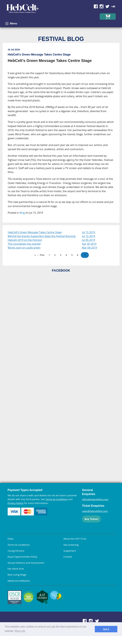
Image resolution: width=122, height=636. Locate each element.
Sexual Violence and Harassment (26, 562)
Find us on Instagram (101, 6)
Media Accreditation (19, 580)
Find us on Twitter (107, 6)
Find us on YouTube (113, 6)
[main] (61, 134)
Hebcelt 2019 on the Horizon (25, 240)
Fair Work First (16, 568)
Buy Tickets (91, 519)
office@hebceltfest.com (95, 499)
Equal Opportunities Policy (22, 556)
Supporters (69, 550)
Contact (67, 556)
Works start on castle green (24, 247)
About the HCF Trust (74, 538)
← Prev (41, 254)
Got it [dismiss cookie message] (106, 629)
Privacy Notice (15, 503)
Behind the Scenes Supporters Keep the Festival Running (41, 236)
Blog (22, 212)
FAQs (10, 538)
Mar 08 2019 (89, 247)
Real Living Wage (17, 574)
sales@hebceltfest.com (95, 511)
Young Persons (16, 550)
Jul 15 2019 (88, 232)
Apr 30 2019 (89, 244)
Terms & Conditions (56, 499)
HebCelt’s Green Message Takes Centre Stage (35, 232)
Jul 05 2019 (88, 240)
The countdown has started (24, 244)
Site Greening (71, 544)
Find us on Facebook (95, 6)
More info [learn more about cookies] (20, 631)
